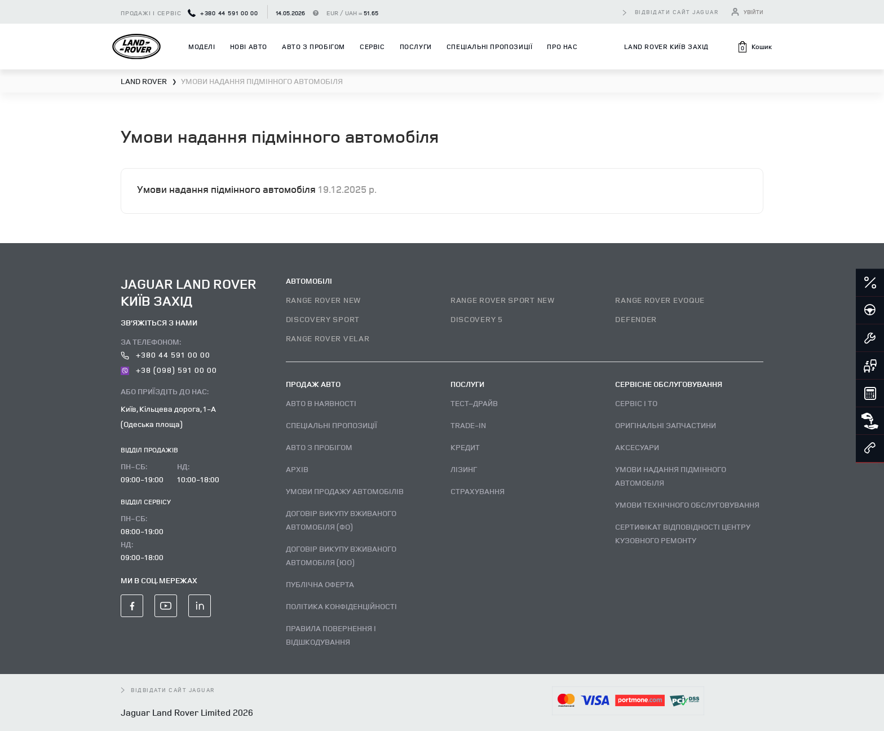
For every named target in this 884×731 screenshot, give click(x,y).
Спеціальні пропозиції (490, 46)
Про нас (562, 46)
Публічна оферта (320, 584)
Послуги (416, 46)
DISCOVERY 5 (476, 319)
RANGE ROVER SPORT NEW (502, 299)
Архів (297, 469)
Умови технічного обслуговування (687, 504)
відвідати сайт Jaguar (677, 12)
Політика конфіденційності (341, 606)
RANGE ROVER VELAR (328, 338)
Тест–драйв (474, 403)
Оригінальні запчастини (665, 425)
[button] (754, 46)
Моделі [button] (201, 46)
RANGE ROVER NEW (323, 299)
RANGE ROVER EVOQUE (660, 299)
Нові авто (248, 46)
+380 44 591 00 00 (223, 12)
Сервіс (372, 46)
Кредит (465, 447)
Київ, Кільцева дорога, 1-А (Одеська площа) (168, 416)
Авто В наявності (321, 403)
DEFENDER (636, 319)
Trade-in (468, 425)
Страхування (477, 491)
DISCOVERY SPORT (323, 319)
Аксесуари (637, 447)
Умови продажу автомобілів (345, 491)
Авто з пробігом (313, 46)
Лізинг (463, 469)
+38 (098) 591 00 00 (169, 369)
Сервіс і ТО (636, 403)
